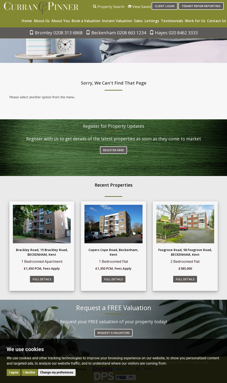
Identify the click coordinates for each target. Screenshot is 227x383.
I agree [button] (13, 372)
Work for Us (195, 21)
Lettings (152, 21)
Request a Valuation (113, 333)
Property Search (108, 6)
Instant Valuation (117, 21)
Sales (138, 21)
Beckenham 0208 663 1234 (116, 33)
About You (60, 21)
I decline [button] (29, 372)
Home (27, 21)
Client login (164, 6)
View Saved (139, 6)
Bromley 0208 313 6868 (55, 33)
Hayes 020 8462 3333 (173, 33)
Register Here (113, 150)
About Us (42, 21)
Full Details (41, 279)
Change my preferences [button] (56, 372)
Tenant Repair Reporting (201, 6)
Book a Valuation (86, 21)
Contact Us (216, 21)
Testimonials (172, 21)
